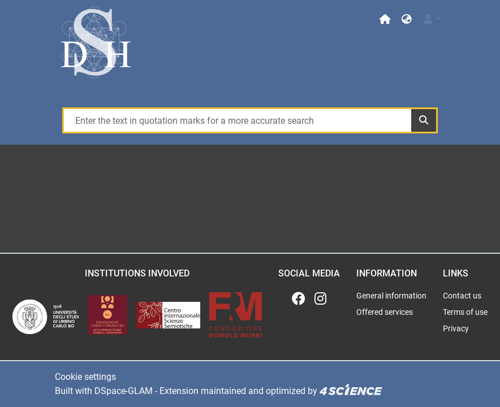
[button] (406, 19)
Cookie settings (85, 376)
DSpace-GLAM (123, 391)
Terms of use (465, 312)
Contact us (462, 295)
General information (391, 295)
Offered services (384, 312)
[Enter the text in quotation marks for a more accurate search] (237, 120)
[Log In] (431, 19)
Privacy (456, 328)
